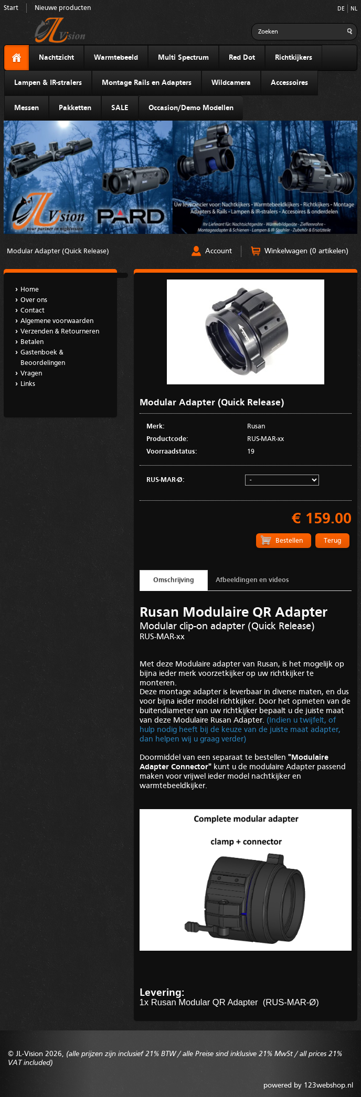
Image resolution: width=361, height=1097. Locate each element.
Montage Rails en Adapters (147, 83)
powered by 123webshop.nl (308, 1085)
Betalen (32, 342)
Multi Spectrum (183, 57)
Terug (332, 540)
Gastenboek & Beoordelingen (42, 358)
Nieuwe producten (63, 8)
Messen (26, 108)
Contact (32, 310)
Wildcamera (231, 83)
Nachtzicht (56, 57)
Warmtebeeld (116, 57)
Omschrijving (173, 580)
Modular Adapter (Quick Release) (58, 251)
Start (11, 8)
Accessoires (289, 83)
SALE (120, 108)
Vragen (31, 373)
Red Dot (242, 57)
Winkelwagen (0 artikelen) (306, 251)
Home (29, 289)
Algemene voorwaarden (56, 321)
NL (354, 9)
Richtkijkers (293, 57)
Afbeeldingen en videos (252, 580)
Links (27, 384)
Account (218, 251)
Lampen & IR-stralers (48, 83)
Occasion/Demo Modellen (190, 108)
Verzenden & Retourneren (59, 331)
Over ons (33, 300)
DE (341, 9)
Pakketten (75, 108)
